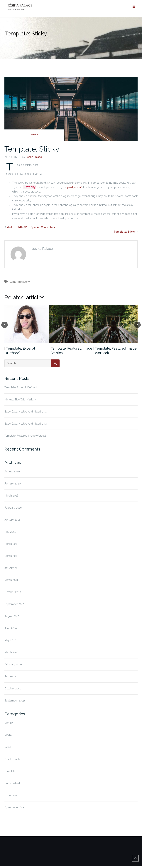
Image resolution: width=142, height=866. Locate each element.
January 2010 (12, 676)
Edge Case (10, 795)
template (16, 281)
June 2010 (10, 628)
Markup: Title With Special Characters (30, 227)
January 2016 (12, 519)
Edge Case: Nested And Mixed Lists (25, 411)
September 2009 (14, 700)
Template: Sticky (31, 148)
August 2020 (12, 471)
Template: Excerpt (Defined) (20, 350)
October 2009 (12, 688)
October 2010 (12, 592)
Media (8, 735)
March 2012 (11, 555)
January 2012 (12, 567)
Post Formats (12, 759)
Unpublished (12, 783)
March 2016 (11, 495)
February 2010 (13, 664)
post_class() (74, 187)
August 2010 (11, 616)
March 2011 (11, 580)
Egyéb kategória (14, 807)
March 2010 (11, 652)
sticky (26, 281)
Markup (8, 723)
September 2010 (14, 604)
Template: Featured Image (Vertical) (71, 350)
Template (10, 771)
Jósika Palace (34, 156)
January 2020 (12, 483)
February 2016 (13, 507)
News (34, 134)
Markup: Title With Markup (20, 399)
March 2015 (11, 543)
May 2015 (10, 531)
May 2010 (10, 640)
